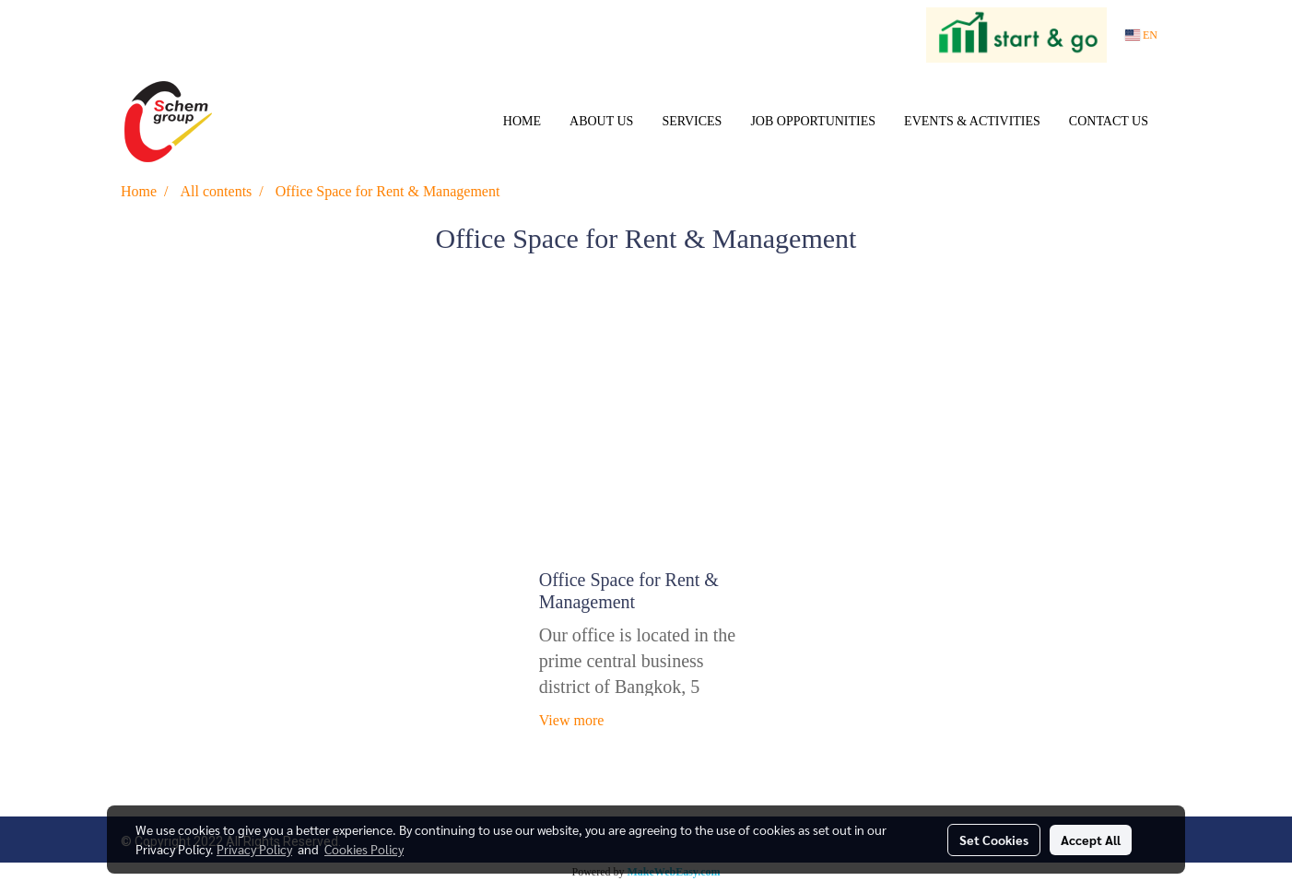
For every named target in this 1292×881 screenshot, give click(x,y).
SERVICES (692, 121)
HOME (522, 121)
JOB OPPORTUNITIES (812, 121)
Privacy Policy (254, 848)
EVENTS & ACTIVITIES (972, 121)
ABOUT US (601, 121)
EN (1141, 35)
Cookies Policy (364, 848)
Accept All (1091, 839)
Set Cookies (993, 839)
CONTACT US (1108, 121)
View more (573, 720)
